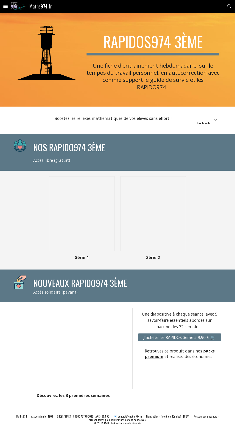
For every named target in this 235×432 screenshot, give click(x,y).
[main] (153, 42)
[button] (5, 6)
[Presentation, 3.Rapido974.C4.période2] (153, 213)
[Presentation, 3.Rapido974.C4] (82, 213)
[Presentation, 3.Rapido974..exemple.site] (73, 348)
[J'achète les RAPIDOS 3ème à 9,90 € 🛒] (179, 337)
